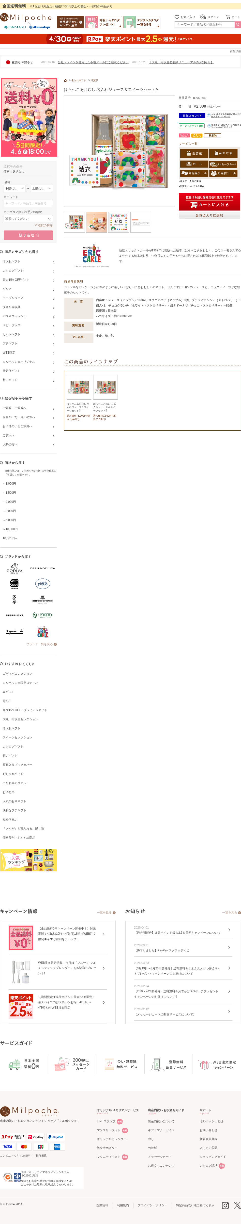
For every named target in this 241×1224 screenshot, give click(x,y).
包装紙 (152, 1148)
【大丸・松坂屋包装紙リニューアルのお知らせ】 (181, 62)
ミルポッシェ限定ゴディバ (20, 683)
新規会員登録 (208, 1139)
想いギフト (10, 755)
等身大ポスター (107, 1148)
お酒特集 (9, 792)
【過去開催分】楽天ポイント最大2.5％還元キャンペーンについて (177, 932)
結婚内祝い (10, 819)
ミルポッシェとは (211, 1121)
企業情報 (102, 1205)
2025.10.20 (139, 62)
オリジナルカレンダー (111, 1139)
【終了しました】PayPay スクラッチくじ (161, 950)
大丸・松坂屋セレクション (20, 719)
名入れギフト (11, 728)
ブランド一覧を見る (39, 644)
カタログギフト (13, 746)
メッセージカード (160, 1157)
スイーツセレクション (17, 737)
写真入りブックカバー (17, 765)
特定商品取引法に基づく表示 (195, 1205)
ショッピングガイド (213, 1157)
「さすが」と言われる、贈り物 (23, 828)
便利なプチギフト (14, 810)
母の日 (7, 701)
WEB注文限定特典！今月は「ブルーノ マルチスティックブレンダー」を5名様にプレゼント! (67, 968)
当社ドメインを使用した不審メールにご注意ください (93, 62)
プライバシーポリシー (152, 1205)
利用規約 (123, 1205)
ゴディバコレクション (17, 673)
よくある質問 (208, 1148)
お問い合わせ (208, 1130)
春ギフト (9, 692)
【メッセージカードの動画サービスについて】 (165, 1014)
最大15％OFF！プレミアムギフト (25, 710)
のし (151, 1139)
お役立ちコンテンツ (161, 1165)
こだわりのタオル (14, 783)
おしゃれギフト (13, 774)
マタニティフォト (108, 1157)
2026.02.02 (48, 62)
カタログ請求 (208, 1165)
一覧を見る (104, 912)
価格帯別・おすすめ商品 (19, 837)
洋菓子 (94, 80)
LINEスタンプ (106, 1121)
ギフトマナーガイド (161, 1130)
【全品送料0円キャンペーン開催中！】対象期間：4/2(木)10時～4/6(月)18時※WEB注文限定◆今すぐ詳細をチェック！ (67, 934)
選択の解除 (45, 225)
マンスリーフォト (108, 1130)
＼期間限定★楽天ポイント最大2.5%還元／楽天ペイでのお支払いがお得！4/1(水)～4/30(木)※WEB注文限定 (66, 1002)
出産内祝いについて (161, 1121)
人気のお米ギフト (14, 801)
